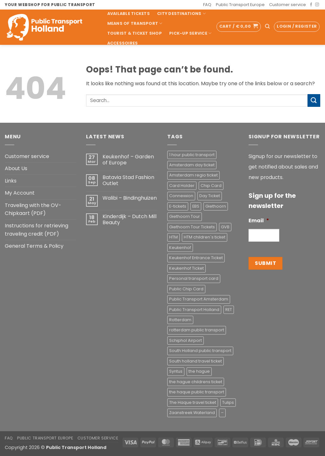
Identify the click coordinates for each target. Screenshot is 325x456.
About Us (16, 168)
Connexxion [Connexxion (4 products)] (181, 195)
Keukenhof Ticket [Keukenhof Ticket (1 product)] (186, 268)
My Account (20, 193)
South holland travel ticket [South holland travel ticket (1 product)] (195, 361)
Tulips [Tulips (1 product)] (228, 402)
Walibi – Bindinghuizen (130, 198)
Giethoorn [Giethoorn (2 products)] (215, 206)
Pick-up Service (190, 33)
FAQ (207, 4)
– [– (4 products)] (222, 412)
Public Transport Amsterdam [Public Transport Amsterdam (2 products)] (198, 299)
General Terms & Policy (34, 246)
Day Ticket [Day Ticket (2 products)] (209, 195)
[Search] (267, 26)
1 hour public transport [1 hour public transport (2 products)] (192, 154)
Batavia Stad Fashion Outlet (128, 180)
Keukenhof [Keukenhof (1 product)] (180, 247)
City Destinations (181, 13)
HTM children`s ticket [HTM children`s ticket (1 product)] (204, 237)
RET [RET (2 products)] (228, 309)
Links (11, 180)
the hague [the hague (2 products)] (199, 371)
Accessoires (122, 43)
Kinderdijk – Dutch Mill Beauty (129, 219)
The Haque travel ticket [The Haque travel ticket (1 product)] (192, 402)
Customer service (287, 4)
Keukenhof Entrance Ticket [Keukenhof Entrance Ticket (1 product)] (196, 257)
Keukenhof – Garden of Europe (128, 160)
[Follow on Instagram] (317, 5)
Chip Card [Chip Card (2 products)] (211, 185)
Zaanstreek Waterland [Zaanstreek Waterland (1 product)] (192, 412)
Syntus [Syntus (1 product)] (175, 371)
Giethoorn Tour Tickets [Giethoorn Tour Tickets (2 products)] (192, 227)
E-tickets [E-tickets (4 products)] (177, 206)
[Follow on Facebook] (311, 5)
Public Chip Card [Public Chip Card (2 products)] (186, 289)
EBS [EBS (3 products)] (195, 206)
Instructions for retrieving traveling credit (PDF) (36, 230)
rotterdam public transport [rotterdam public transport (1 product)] (196, 330)
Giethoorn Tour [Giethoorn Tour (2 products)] (184, 216)
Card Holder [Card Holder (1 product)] (182, 185)
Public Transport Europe (240, 4)
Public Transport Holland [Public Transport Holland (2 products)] (194, 309)
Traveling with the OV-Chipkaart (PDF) (33, 209)
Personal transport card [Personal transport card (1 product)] (193, 278)
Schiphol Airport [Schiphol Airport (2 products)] (185, 340)
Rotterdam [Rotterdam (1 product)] (180, 319)
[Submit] (314, 100)
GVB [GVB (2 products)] (225, 227)
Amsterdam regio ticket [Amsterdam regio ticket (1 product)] (193, 175)
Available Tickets (128, 13)
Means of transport (134, 23)
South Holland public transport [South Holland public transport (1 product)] (200, 350)
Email (259, 221)
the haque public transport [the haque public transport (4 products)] (196, 392)
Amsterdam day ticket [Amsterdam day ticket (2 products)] (192, 165)
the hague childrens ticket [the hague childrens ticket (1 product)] (195, 381)
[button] (238, 27)
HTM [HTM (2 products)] (173, 237)
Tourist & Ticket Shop (134, 33)
